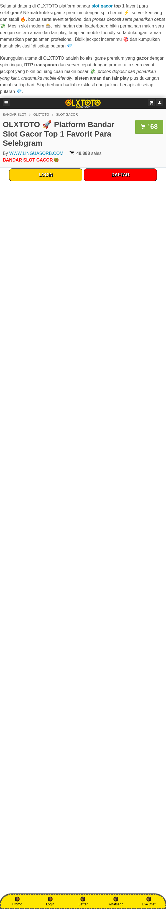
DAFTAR (120, 174)
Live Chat (148, 901)
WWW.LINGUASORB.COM (36, 153)
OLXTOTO (41, 115)
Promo (17, 901)
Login (50, 901)
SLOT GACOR (67, 115)
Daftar (83, 901)
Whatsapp (115, 901)
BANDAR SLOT (14, 115)
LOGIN (46, 174)
